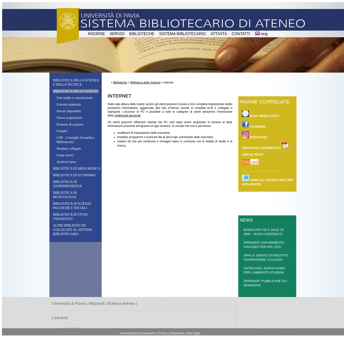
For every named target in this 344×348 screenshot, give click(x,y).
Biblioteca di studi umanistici (70, 217)
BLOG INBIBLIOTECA (260, 114)
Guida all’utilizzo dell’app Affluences (267, 180)
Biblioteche (120, 82)
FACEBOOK (254, 124)
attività (218, 34)
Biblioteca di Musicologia (65, 195)
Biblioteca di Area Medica (76, 168)
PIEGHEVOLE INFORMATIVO (265, 146)
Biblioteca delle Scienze (145, 82)
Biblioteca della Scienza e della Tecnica (76, 82)
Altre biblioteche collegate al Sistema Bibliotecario (72, 230)
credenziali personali (127, 115)
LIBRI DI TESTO (252, 154)
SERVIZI (117, 34)
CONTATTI (241, 34)
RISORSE (96, 34)
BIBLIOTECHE (141, 34)
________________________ (261, 170)
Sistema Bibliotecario (182, 34)
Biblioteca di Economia (74, 175)
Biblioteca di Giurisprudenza (67, 184)
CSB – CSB (75, 140)
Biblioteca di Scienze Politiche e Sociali (72, 206)
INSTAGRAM (254, 135)
